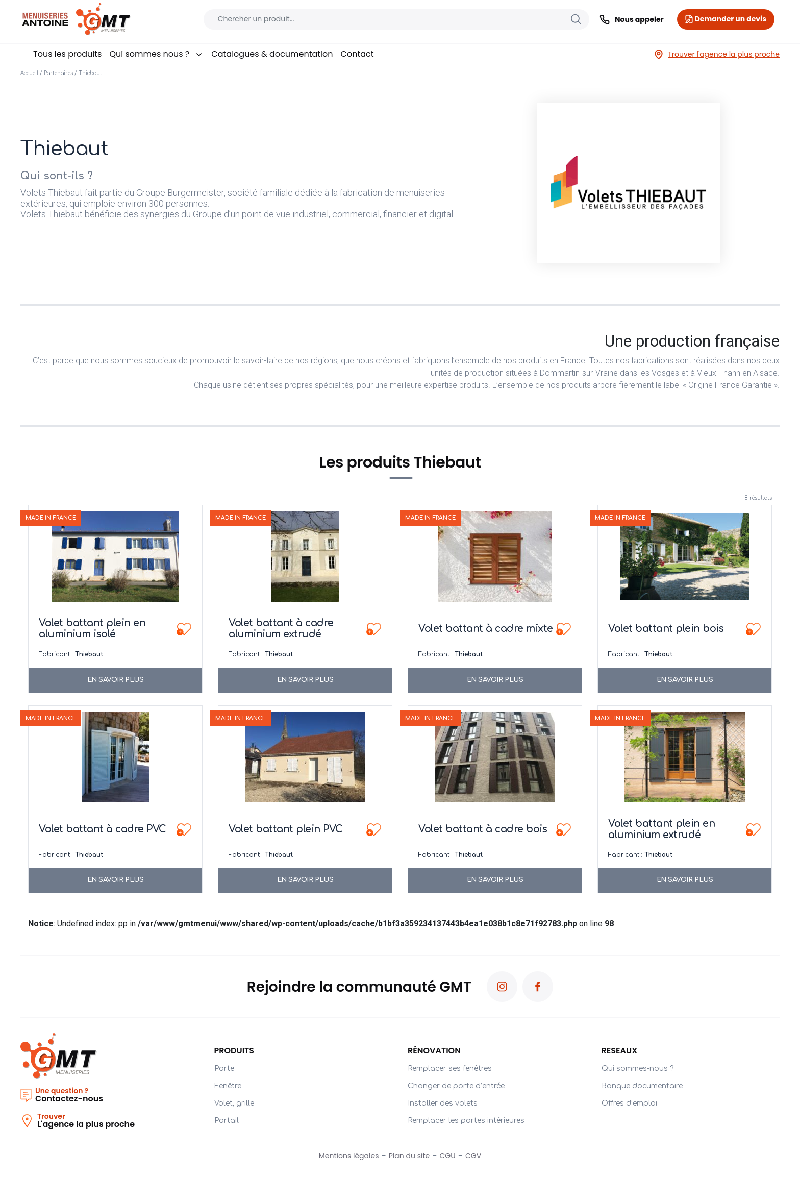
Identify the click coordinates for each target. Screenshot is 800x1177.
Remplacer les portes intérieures (466, 1120)
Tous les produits (67, 54)
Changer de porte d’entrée (456, 1086)
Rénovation (434, 1051)
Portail (226, 1120)
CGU (448, 1155)
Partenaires (58, 73)
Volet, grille (234, 1103)
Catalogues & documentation (272, 54)
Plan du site (409, 1155)
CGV (473, 1155)
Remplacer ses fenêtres (450, 1068)
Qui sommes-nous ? (637, 1068)
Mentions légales (349, 1155)
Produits (234, 1051)
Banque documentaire (642, 1086)
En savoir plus (115, 679)
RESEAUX (620, 1051)
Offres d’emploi (629, 1103)
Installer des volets (443, 1103)
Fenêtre (227, 1086)
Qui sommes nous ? (156, 54)
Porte (224, 1068)
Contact (357, 54)
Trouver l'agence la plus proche (717, 54)
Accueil (29, 73)
